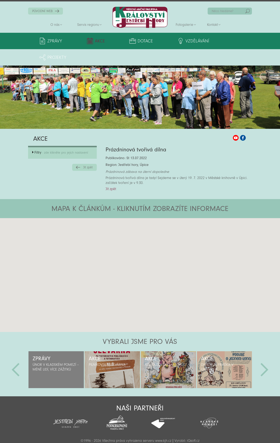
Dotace (128, 41)
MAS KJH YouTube (236, 121)
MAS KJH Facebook (243, 121)
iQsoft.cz (193, 424)
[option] (56, 353)
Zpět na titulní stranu (140, 17)
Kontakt (212, 25)
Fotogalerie (184, 25)
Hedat (247, 11)
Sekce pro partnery (139, 434)
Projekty (218, 41)
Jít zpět (88, 151)
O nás (54, 25)
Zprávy (54, 41)
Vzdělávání (173, 41)
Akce (92, 41)
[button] (151, 226)
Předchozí (15, 353)
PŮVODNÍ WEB (42, 11)
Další (264, 353)
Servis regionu (88, 25)
